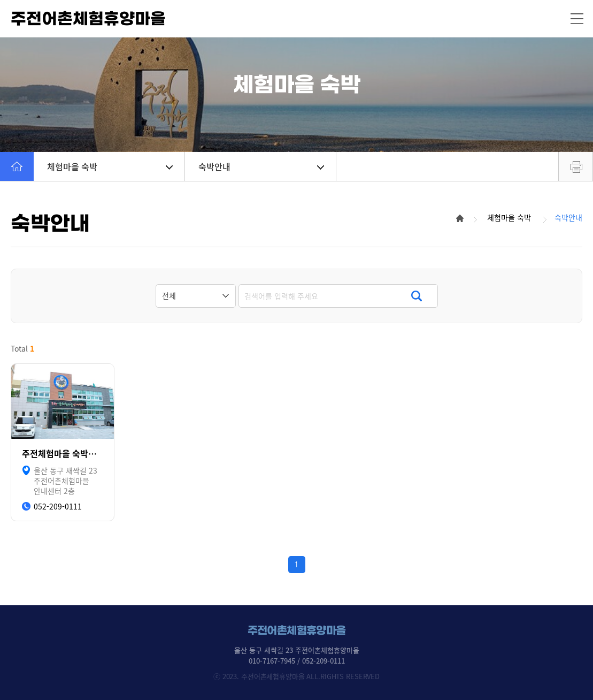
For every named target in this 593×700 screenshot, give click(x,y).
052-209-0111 (58, 506)
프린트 (575, 166)
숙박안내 (261, 166)
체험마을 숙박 (110, 166)
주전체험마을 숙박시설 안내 (62, 453)
